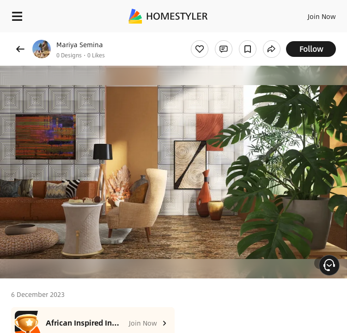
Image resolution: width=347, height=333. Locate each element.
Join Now (322, 16)
